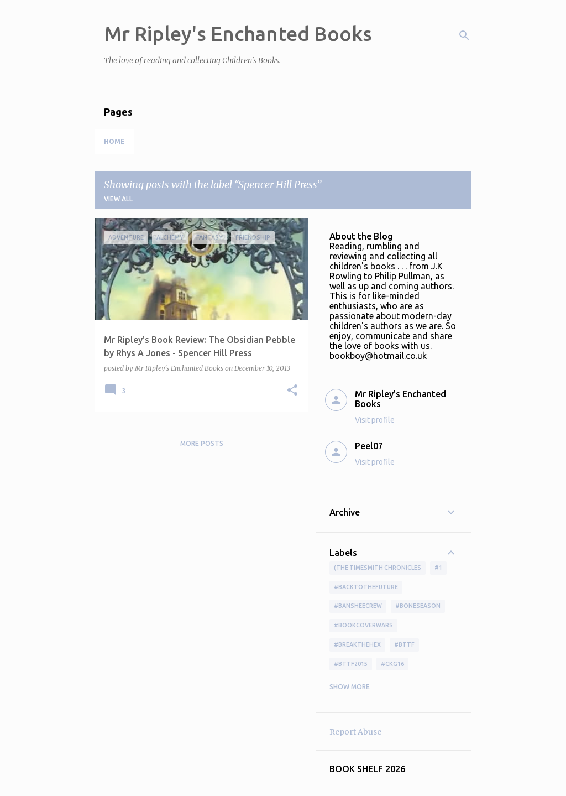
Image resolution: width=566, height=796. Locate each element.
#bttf (404, 644)
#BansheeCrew (358, 605)
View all (118, 198)
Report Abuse (355, 732)
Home (114, 141)
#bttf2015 (351, 663)
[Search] (464, 35)
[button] (292, 390)
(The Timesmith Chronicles (377, 567)
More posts (201, 443)
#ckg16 (392, 663)
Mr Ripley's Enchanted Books (238, 33)
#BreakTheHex (357, 644)
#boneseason (418, 605)
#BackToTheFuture (366, 587)
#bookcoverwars (363, 625)
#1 (438, 567)
